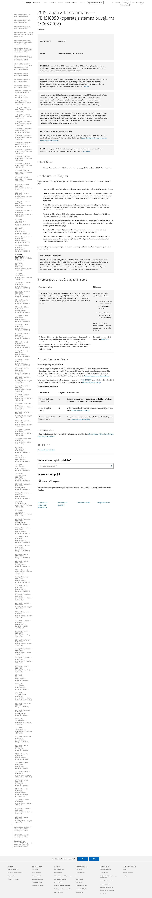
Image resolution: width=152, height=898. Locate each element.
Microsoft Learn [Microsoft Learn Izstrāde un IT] (104, 872)
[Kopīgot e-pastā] (47, 444)
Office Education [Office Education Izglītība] (58, 882)
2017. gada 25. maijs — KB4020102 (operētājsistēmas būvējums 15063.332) (22, 783)
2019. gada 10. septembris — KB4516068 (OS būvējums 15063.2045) (23, 276)
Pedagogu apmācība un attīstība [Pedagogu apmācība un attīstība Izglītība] (62, 885)
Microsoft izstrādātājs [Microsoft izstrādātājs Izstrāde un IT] (105, 869)
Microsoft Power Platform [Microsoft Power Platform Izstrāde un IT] (106, 887)
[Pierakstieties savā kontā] (137, 2)
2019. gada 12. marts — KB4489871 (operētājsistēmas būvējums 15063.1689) (23, 406)
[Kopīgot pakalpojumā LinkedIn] (42, 444)
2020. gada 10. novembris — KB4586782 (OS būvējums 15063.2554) (23, 130)
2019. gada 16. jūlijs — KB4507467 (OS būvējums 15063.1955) (22, 302)
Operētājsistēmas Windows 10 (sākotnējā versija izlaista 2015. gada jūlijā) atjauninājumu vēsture (23, 843)
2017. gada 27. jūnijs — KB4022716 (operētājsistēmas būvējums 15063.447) (22, 765)
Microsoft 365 (37, 3)
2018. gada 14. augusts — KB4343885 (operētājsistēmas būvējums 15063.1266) (23, 530)
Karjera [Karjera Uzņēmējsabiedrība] (124, 869)
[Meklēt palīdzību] (126, 2)
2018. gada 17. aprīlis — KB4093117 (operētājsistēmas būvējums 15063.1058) (23, 597)
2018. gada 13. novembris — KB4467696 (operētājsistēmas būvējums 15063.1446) (22, 477)
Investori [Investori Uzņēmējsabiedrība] (125, 876)
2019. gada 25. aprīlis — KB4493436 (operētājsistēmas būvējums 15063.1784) (23, 379)
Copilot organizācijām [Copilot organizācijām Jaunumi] (13, 869)
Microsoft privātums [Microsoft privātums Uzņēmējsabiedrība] (128, 872)
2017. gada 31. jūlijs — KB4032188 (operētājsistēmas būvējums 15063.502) (22, 748)
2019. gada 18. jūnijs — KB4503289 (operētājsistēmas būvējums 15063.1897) (22, 327)
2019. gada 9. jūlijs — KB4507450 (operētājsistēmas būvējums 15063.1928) (22, 309)
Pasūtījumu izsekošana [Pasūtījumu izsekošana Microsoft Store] (37, 879)
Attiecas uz (42, 29)
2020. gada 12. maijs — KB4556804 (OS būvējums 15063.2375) (23, 179)
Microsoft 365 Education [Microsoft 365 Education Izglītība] (60, 879)
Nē (94, 859)
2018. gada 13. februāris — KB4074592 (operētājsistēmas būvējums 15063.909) (23, 651)
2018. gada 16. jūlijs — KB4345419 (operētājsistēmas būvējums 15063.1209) (22, 548)
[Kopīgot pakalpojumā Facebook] (39, 444)
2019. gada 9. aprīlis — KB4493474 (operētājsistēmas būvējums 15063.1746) (23, 388)
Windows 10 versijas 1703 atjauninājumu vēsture (22, 86)
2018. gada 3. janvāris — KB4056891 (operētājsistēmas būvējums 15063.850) (23, 669)
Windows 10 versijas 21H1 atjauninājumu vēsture (22, 27)
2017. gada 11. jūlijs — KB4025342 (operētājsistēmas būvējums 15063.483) (22, 756)
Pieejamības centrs (103, 502)
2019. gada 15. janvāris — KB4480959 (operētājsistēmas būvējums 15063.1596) (23, 432)
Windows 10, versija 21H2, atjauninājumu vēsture (22, 21)
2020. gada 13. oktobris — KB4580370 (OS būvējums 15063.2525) (23, 137)
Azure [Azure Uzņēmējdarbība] (77, 876)
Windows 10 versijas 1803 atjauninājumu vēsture (22, 74)
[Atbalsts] (27, 3)
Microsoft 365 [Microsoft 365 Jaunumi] (11, 876)
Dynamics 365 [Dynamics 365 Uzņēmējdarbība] (79, 879)
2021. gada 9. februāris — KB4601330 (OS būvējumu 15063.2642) (23, 109)
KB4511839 (86, 380)
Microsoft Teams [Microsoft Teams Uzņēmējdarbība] (80, 892)
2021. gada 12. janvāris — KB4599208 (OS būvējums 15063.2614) (23, 116)
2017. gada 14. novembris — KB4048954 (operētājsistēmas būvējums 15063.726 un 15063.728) (23, 696)
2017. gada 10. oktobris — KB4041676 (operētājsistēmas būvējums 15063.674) (23, 712)
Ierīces (60, 3)
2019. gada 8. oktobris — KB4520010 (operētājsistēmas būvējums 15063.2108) (23, 239)
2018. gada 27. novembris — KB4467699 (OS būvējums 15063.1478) (22, 467)
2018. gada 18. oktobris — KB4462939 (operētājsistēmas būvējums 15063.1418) (23, 486)
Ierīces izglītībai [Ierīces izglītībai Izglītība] (58, 872)
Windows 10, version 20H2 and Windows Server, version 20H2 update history (23, 34)
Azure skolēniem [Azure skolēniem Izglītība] (58, 892)
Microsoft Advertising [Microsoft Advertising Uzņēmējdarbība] (81, 885)
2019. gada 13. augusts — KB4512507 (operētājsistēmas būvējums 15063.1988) (23, 294)
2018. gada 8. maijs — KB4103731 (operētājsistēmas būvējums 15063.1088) (22, 588)
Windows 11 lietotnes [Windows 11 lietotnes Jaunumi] (13, 879)
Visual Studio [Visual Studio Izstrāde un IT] (103, 893)
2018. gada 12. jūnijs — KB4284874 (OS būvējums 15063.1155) (23, 571)
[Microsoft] (15, 3)
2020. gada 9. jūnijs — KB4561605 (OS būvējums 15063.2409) (23, 172)
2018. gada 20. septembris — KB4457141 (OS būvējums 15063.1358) (23, 504)
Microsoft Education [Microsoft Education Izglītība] (59, 869)
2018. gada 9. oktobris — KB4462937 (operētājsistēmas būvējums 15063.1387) (23, 495)
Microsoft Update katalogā (81, 419)
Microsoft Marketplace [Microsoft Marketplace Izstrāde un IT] (105, 884)
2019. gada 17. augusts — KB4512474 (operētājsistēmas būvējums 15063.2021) (23, 285)
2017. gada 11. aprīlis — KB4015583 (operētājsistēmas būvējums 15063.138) (23, 811)
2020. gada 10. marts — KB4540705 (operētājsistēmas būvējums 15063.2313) (23, 195)
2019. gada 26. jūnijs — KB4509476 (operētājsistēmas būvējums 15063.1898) (22, 318)
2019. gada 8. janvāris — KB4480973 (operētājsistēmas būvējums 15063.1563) (23, 441)
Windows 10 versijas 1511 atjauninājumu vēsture (22, 836)
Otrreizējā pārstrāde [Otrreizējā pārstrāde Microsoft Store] (37, 882)
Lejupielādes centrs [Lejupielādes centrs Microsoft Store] (36, 872)
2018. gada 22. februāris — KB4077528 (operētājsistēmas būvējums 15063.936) (23, 642)
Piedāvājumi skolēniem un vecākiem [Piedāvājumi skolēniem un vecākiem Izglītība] (63, 889)
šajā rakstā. (86, 151)
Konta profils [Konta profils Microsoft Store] (35, 869)
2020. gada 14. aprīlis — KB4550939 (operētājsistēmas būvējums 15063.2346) (23, 187)
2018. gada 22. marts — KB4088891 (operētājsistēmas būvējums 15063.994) (23, 614)
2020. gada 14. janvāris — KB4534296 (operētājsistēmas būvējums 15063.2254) (23, 213)
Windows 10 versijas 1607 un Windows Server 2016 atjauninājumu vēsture (23, 829)
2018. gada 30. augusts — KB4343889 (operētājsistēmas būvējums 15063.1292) (23, 521)
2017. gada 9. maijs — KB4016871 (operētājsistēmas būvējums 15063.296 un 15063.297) (22, 792)
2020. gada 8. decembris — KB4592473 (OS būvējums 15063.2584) (23, 123)
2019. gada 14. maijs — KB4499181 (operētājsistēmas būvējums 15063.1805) (22, 362)
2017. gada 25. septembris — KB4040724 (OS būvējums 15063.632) (23, 721)
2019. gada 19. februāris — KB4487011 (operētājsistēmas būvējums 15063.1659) (23, 414)
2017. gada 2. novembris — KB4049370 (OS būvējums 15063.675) (24, 705)
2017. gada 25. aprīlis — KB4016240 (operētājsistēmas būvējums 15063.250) (23, 802)
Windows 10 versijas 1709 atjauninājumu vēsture (22, 80)
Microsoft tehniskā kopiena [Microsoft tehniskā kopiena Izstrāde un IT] (106, 881)
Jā (82, 859)
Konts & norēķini (70, 3)
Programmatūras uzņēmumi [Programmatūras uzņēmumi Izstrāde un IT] (107, 890)
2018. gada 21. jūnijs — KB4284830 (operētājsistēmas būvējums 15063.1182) (22, 563)
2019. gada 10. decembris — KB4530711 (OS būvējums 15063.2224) (22, 222)
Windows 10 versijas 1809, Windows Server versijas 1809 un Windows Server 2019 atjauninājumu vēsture (24, 66)
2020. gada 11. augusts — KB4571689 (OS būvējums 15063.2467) (23, 151)
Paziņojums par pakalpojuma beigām (21, 96)
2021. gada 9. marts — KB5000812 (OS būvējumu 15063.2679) (23, 102)
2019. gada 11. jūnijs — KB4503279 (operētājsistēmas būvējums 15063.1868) (22, 336)
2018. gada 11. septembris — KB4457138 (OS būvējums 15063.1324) (23, 513)
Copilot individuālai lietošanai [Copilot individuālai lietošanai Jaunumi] (15, 872)
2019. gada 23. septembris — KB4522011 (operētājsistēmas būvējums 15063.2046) (23, 266)
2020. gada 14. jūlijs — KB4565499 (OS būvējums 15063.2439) (23, 158)
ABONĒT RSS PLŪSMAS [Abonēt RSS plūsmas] (47, 450)
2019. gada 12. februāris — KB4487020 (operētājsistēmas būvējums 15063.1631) (23, 423)
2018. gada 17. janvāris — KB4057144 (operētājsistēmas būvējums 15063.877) (23, 660)
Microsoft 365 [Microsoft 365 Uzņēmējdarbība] (79, 882)
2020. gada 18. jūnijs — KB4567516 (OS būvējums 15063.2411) (23, 165)
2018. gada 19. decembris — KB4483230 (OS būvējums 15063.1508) (22, 450)
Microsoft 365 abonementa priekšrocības (42, 504)
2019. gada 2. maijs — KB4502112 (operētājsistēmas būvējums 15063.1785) (22, 371)
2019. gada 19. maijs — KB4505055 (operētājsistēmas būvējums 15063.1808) (22, 353)
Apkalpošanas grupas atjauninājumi (96, 376)
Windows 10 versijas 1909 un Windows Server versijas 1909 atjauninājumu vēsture (23, 50)
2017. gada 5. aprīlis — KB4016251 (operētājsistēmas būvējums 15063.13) (23, 819)
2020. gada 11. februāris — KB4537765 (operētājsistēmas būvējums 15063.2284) (23, 204)
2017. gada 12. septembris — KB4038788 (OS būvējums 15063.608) (23, 730)
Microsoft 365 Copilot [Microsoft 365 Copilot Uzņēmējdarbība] (81, 889)
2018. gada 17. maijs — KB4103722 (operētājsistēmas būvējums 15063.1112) (22, 579)
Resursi (81, 3)
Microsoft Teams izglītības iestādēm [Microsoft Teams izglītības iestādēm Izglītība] (63, 876)
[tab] (43, 481)
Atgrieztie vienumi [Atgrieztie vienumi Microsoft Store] (36, 876)
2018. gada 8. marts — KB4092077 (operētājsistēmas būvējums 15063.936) (23, 634)
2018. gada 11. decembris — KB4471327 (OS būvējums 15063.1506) (22, 458)
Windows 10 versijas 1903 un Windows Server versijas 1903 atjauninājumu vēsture (23, 58)
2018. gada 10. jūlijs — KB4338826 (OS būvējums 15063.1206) (22, 556)
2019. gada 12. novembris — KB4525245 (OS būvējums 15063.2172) (22, 230)
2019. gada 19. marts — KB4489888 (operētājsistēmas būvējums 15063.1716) (23, 397)
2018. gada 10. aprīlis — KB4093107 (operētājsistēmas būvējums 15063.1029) (23, 605)
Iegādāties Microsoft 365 (95, 3)
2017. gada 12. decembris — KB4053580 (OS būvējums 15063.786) (22, 677)
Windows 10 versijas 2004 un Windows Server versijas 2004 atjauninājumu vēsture (23, 42)
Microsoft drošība (84, 502)
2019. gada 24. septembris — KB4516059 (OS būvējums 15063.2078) (23, 257)
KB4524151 (105, 339)
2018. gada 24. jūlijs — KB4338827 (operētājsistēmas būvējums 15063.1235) (22, 539)
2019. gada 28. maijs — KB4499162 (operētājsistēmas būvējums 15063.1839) (22, 344)
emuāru (86, 86)
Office (44, 3)
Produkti (51, 3)
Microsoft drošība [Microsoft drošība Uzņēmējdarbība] (80, 872)
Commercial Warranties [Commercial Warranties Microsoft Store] (37, 885)
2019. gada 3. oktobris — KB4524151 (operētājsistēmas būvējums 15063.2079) (23, 248)
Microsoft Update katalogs (91, 382)
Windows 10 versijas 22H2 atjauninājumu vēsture (22, 15)
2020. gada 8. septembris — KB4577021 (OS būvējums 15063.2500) (23, 144)
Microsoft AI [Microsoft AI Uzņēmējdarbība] (79, 869)
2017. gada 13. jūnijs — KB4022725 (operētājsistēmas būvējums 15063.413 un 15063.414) (23, 774)
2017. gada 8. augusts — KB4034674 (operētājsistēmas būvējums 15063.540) (23, 739)
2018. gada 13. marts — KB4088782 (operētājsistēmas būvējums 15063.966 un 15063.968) (22, 624)
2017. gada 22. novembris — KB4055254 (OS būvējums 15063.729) (22, 686)
